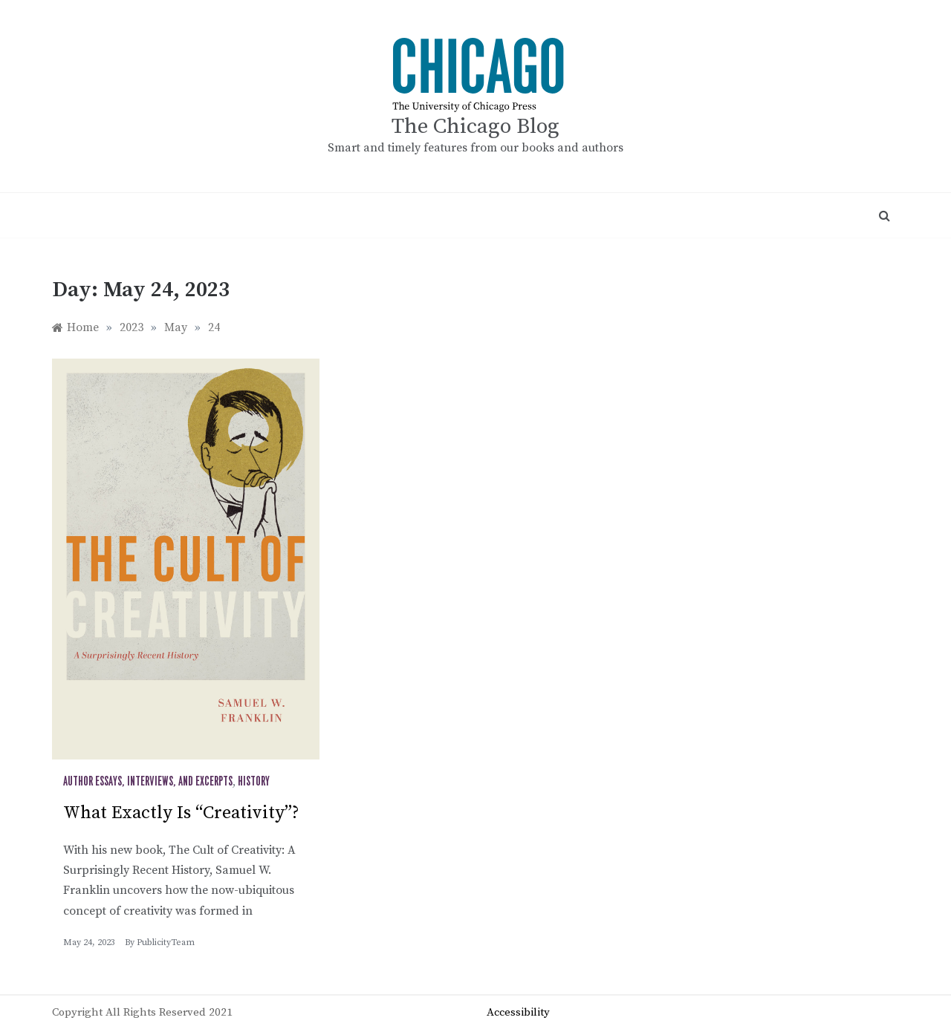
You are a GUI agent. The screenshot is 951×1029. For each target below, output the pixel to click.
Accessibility (518, 1012)
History (254, 782)
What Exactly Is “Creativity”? (181, 813)
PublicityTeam (166, 942)
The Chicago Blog (475, 126)
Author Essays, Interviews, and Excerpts (148, 782)
